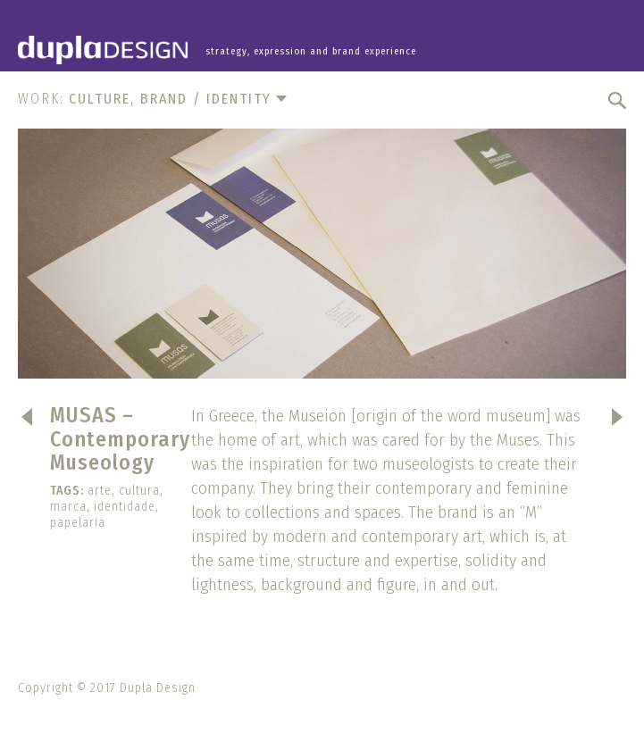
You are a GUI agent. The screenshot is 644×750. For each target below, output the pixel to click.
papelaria (77, 522)
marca (68, 506)
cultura (139, 490)
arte (100, 490)
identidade (124, 506)
